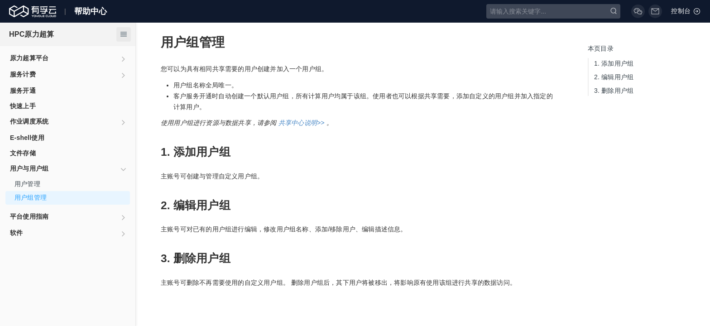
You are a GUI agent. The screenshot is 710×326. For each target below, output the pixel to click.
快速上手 (23, 106)
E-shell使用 (27, 137)
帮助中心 (90, 11)
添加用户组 (613, 63)
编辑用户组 (613, 77)
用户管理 (27, 183)
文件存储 (23, 153)
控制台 (686, 11)
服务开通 (23, 90)
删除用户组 (613, 90)
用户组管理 (30, 197)
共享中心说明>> (301, 122)
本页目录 (601, 48)
